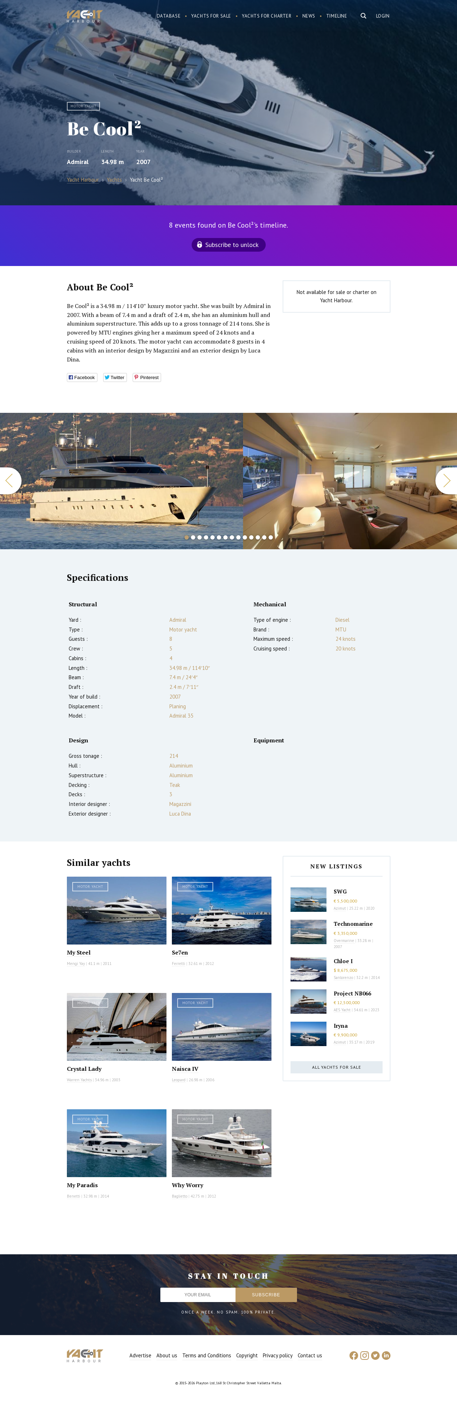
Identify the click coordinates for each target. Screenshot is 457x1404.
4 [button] (206, 537)
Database (169, 16)
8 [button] (232, 537)
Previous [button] (11, 480)
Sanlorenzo (343, 977)
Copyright (247, 1355)
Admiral (77, 162)
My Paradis (82, 1185)
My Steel (79, 952)
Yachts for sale (211, 16)
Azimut (340, 908)
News (308, 16)
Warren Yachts (79, 1079)
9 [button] (238, 537)
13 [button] (264, 537)
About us (166, 1355)
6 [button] (219, 537)
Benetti (73, 1196)
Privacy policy (278, 1355)
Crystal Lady (84, 1069)
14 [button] (271, 537)
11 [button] (251, 537)
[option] (121, 481)
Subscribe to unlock (232, 245)
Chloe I (343, 961)
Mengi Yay (76, 963)
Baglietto (179, 1196)
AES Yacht (342, 1009)
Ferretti (178, 963)
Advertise (140, 1355)
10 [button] (245, 537)
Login (383, 16)
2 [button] (193, 537)
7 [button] (225, 537)
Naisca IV (185, 1069)
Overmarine (344, 940)
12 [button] (258, 537)
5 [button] (212, 537)
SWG (340, 891)
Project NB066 (352, 993)
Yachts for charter (267, 16)
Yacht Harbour (85, 17)
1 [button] (186, 537)
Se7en (180, 952)
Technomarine (353, 923)
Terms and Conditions (206, 1355)
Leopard (179, 1079)
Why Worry (187, 1185)
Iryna (341, 1025)
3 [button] (199, 537)
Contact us (310, 1355)
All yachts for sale (336, 1067)
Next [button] (446, 480)
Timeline (336, 16)
